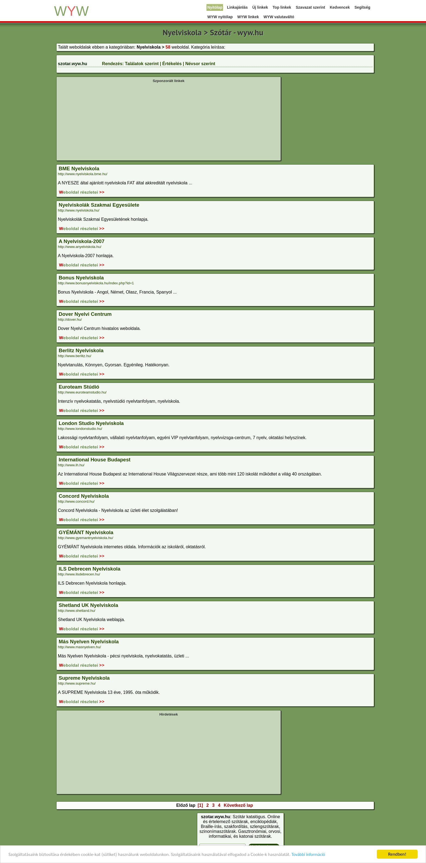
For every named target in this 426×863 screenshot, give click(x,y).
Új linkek (260, 7)
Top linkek (281, 7)
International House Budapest (94, 459)
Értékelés (171, 63)
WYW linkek (248, 17)
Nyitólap (214, 7)
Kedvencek (340, 7)
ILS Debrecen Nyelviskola (89, 569)
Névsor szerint (200, 63)
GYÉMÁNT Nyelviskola (86, 532)
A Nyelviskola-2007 (81, 241)
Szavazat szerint (310, 7)
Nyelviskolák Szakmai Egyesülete (99, 205)
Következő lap (238, 805)
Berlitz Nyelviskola (81, 350)
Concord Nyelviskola (84, 496)
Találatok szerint (142, 63)
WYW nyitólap (220, 17)
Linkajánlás (237, 7)
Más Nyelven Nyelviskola (89, 641)
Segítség (362, 7)
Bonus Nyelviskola (81, 278)
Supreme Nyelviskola (84, 678)
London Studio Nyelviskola (91, 423)
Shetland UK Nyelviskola (88, 605)
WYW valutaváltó (279, 17)
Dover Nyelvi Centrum (85, 314)
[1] (200, 805)
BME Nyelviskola (79, 168)
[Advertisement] (168, 121)
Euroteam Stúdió (79, 387)
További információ (308, 854)
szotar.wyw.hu (72, 63)
